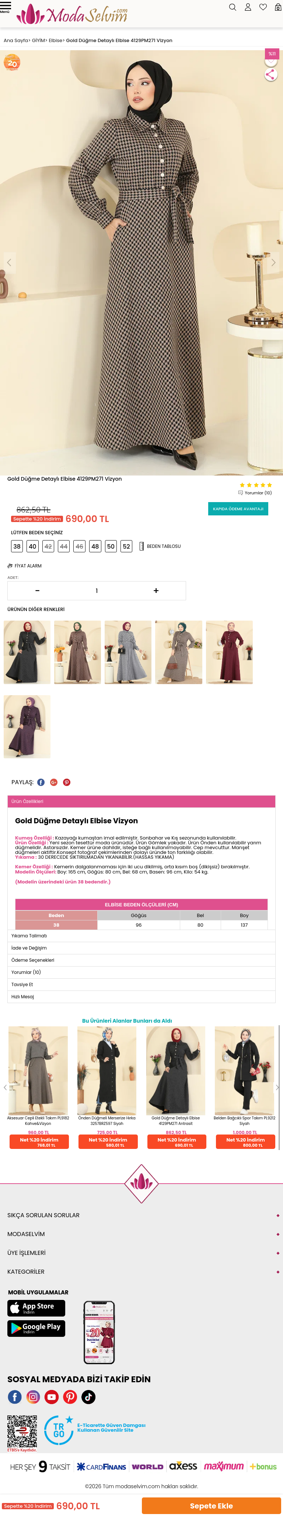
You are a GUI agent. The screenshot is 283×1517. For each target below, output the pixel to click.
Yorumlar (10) (258, 493)
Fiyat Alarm (28, 566)
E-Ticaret (119, 1482)
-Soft (101, 1482)
